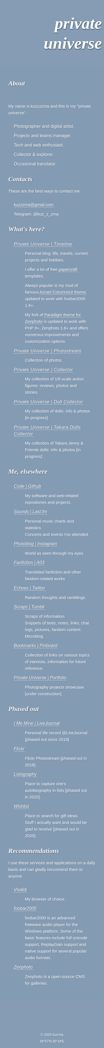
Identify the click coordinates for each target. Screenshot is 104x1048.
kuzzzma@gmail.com (34, 204)
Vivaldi (20, 889)
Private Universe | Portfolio (40, 677)
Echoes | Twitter (29, 588)
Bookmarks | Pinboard (35, 645)
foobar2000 (25, 908)
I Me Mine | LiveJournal (37, 723)
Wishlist (21, 806)
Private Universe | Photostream (47, 350)
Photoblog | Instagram (35, 543)
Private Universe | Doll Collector (48, 401)
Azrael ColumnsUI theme (63, 292)
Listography (25, 774)
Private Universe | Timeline (43, 244)
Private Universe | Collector (43, 369)
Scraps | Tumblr (29, 607)
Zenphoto (23, 967)
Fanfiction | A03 (29, 562)
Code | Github (27, 486)
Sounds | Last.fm (30, 511)
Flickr (19, 748)
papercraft (68, 269)
